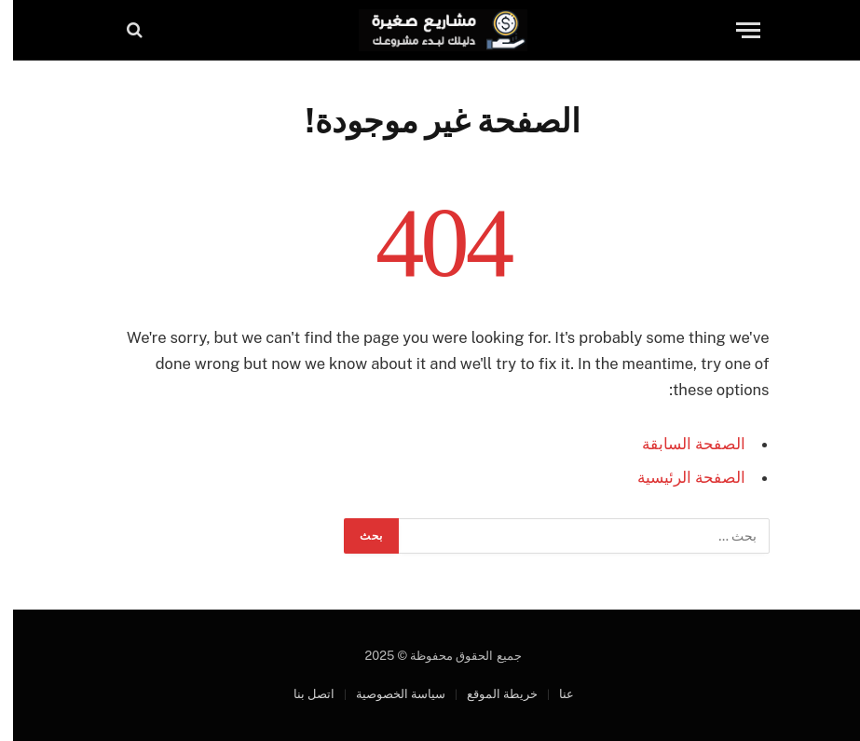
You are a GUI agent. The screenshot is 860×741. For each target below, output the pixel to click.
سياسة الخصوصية (387, 694)
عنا (553, 694)
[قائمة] (735, 30)
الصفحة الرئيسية (678, 477)
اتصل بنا (300, 694)
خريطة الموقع (489, 694)
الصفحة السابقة (680, 443)
